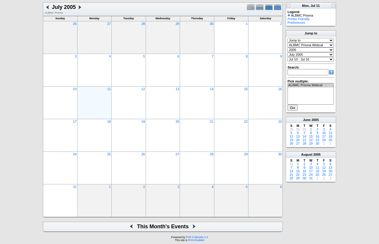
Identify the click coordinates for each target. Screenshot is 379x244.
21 (211, 121)
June (307, 120)
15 (246, 89)
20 (177, 121)
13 (177, 89)
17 (74, 121)
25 (109, 154)
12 (143, 89)
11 (109, 89)
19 (143, 121)
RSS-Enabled (196, 240)
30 (211, 23)
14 (211, 89)
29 (177, 23)
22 (246, 121)
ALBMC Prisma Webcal (310, 85)
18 (109, 121)
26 (74, 23)
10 (74, 89)
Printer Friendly (299, 19)
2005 (315, 120)
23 (280, 121)
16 (280, 89)
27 (109, 23)
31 (74, 187)
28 (143, 23)
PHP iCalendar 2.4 (197, 237)
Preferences (296, 22)
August (306, 154)
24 (74, 154)
